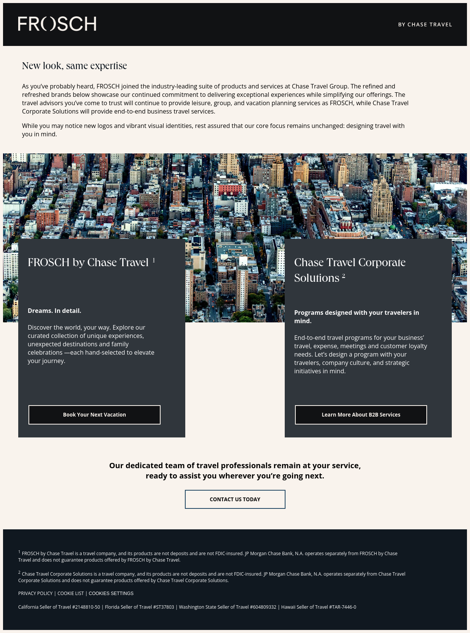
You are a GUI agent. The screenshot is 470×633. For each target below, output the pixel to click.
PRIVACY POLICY (35, 593)
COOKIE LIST (70, 593)
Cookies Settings (111, 593)
